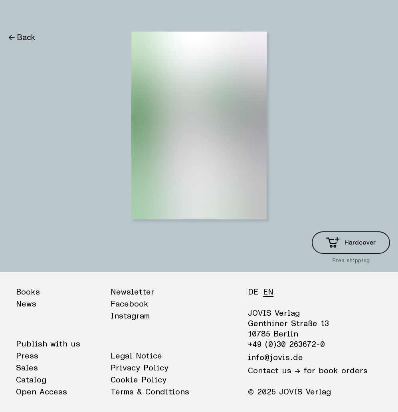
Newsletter (132, 292)
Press (27, 356)
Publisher (84, 14)
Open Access (41, 392)
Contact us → (274, 371)
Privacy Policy (139, 368)
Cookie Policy (138, 380)
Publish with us (48, 344)
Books (19, 14)
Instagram (130, 316)
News (49, 14)
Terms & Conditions (150, 392)
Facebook (130, 304)
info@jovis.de (275, 358)
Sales (27, 368)
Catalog (31, 380)
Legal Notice (136, 356)
